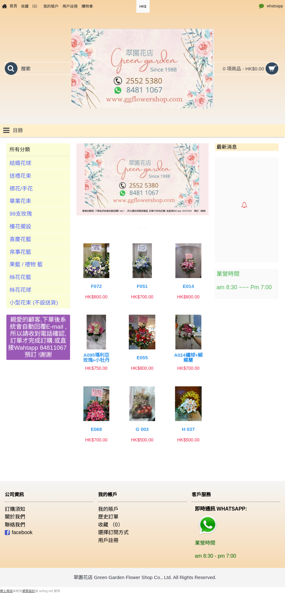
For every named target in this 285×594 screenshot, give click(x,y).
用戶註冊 (108, 540)
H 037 (188, 429)
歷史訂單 (108, 516)
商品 (142, 228)
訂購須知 (15, 509)
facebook (18, 533)
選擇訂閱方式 (113, 532)
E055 (142, 357)
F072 (96, 286)
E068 (96, 429)
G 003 (142, 429)
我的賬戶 (108, 509)
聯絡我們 (15, 524)
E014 (188, 286)
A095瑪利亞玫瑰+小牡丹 (96, 357)
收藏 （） (110, 524)
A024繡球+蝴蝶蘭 (188, 357)
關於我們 (15, 516)
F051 (142, 286)
